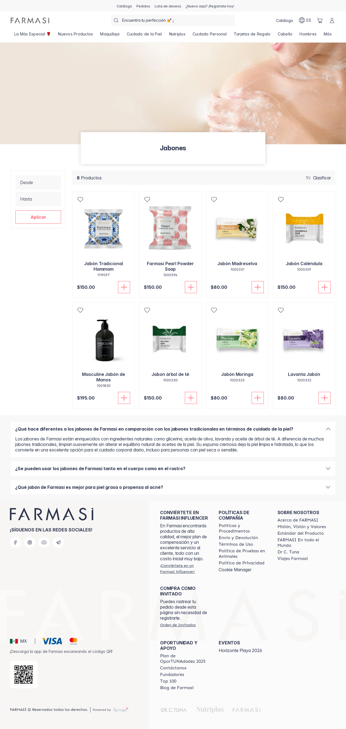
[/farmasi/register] (143, 5)
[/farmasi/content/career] (293, 558)
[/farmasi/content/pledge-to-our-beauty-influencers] (288, 552)
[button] (38, 217)
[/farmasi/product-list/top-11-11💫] (32, 35)
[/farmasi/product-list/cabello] (285, 35)
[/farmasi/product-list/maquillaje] (110, 35)
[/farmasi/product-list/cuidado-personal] (209, 35)
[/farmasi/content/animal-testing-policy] (243, 553)
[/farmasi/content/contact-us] (173, 668)
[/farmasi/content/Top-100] (168, 681)
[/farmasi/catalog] (124, 5)
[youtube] (44, 542)
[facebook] (15, 542)
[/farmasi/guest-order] (178, 625)
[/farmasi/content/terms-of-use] (236, 544)
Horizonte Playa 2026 (240, 650)
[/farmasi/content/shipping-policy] (238, 537)
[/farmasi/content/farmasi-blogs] (177, 688)
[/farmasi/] (30, 20)
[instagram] (29, 542)
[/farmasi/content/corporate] (302, 542)
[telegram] (58, 542)
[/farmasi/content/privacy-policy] (241, 563)
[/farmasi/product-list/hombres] (308, 35)
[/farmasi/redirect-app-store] (23, 674)
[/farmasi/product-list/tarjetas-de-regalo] (252, 35)
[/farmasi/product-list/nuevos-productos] (75, 35)
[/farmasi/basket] (320, 20)
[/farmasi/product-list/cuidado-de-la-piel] (144, 35)
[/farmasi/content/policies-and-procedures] (243, 528)
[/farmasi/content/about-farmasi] (298, 520)
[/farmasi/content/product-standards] (301, 533)
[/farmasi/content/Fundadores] (172, 674)
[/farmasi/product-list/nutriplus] (177, 35)
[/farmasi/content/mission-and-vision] (302, 527)
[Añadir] (124, 287)
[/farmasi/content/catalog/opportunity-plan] (184, 658)
